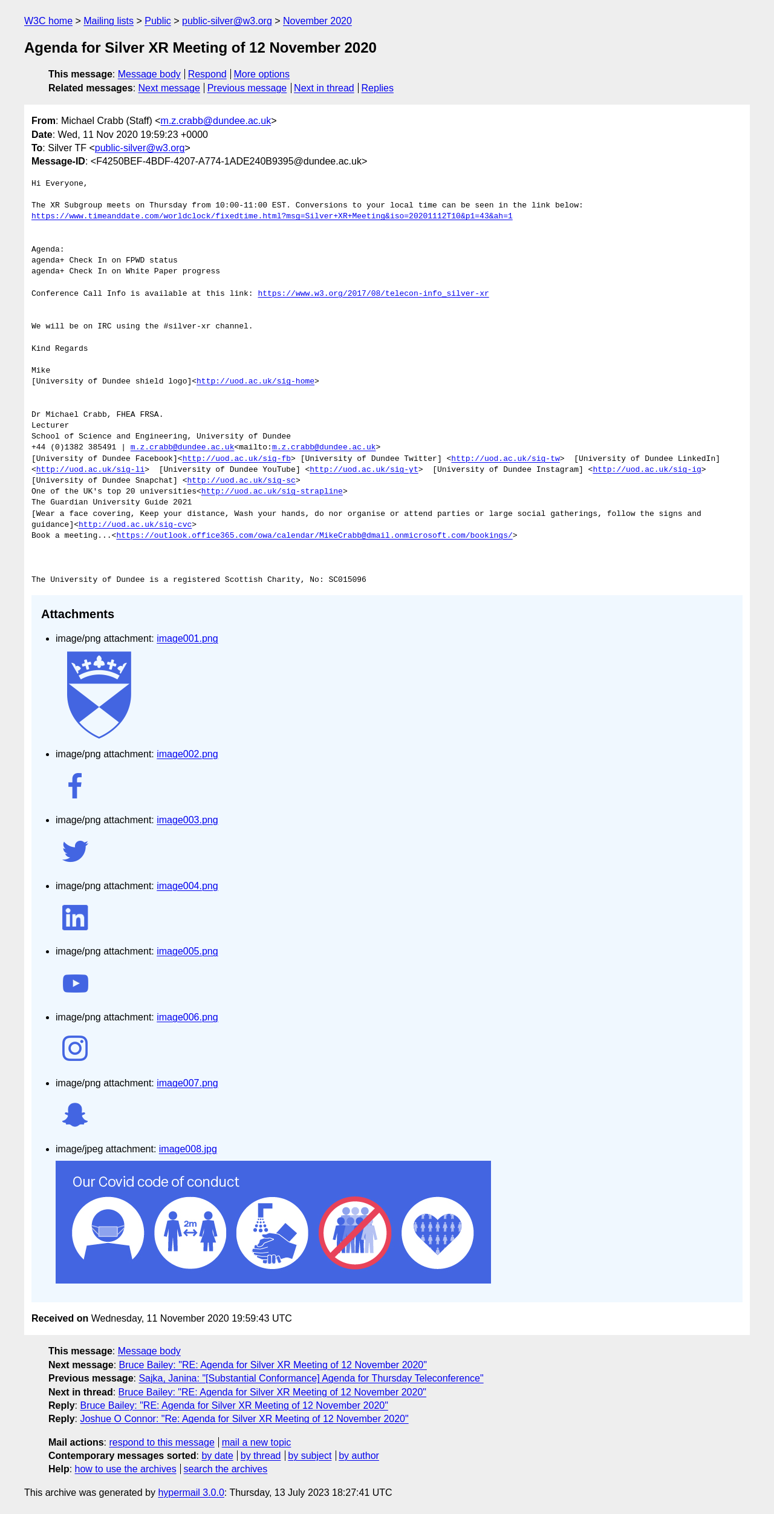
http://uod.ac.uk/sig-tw (505, 459)
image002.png (187, 754)
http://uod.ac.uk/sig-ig (647, 470)
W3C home (48, 21)
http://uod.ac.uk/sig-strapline (272, 491)
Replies (378, 88)
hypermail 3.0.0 (191, 1492)
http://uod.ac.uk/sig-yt (364, 470)
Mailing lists (108, 21)
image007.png (187, 1083)
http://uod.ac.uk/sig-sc (241, 480)
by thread (261, 1455)
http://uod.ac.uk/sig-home (255, 381)
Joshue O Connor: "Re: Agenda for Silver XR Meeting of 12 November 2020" (244, 1419)
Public (158, 21)
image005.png (187, 951)
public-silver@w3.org (227, 21)
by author (359, 1455)
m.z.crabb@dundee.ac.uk (216, 121)
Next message (169, 88)
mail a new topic (256, 1442)
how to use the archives (126, 1469)
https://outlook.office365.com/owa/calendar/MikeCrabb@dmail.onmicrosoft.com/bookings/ (314, 535)
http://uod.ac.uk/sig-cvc (135, 525)
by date (217, 1455)
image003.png (187, 820)
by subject (309, 1455)
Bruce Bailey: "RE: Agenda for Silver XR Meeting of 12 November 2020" (273, 1365)
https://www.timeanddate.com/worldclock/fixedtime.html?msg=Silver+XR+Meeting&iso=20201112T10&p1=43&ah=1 (272, 216)
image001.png (187, 638)
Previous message (247, 88)
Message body (149, 74)
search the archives (226, 1469)
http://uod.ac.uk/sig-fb (237, 459)
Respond (207, 74)
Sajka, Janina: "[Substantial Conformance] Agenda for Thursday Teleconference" (310, 1378)
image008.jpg (188, 1149)
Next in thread (324, 88)
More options (262, 74)
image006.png (187, 1017)
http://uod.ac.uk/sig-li (90, 470)
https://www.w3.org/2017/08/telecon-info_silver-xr (373, 294)
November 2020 (317, 21)
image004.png (187, 886)
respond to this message (161, 1442)
